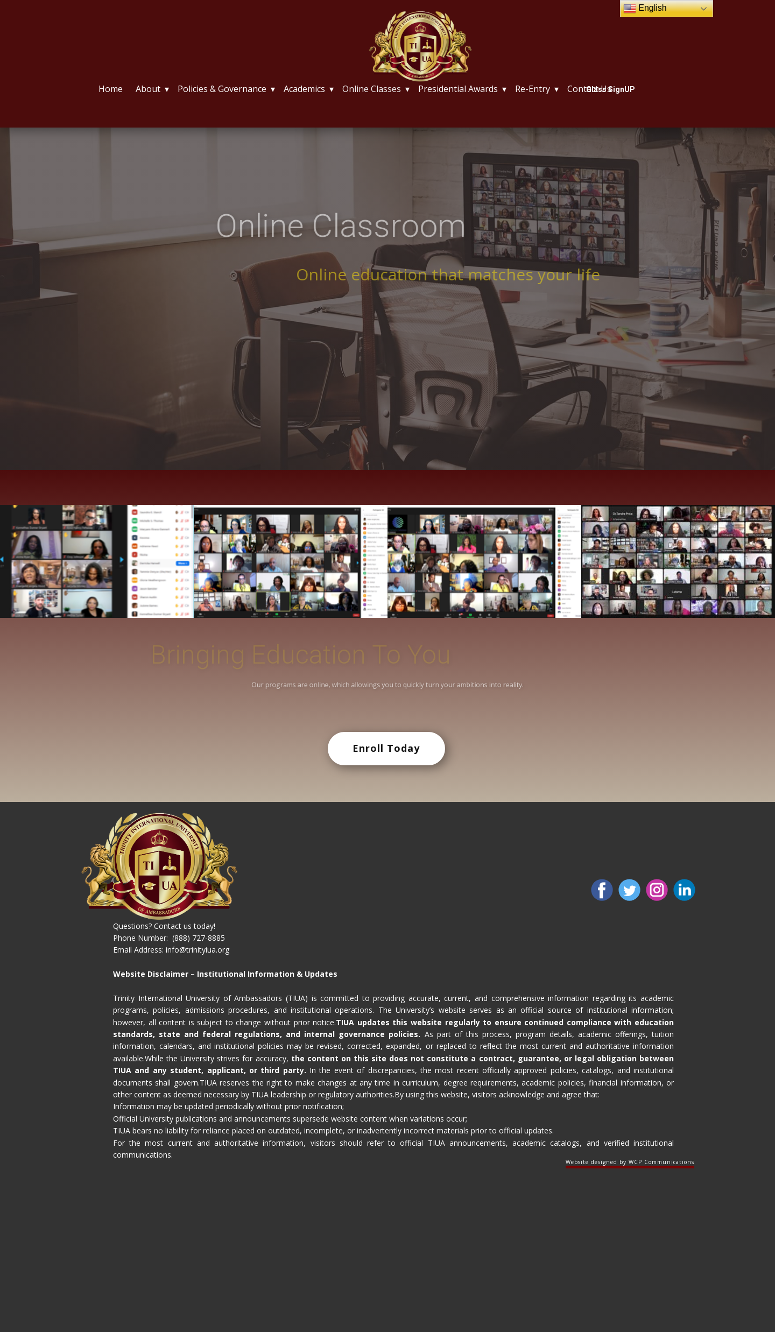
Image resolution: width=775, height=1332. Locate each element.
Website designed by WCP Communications (630, 1162)
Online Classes (371, 89)
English (645, 8)
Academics (304, 89)
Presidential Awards (458, 89)
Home (110, 89)
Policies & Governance (222, 89)
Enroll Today (386, 748)
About (148, 89)
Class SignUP (610, 89)
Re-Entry (532, 89)
